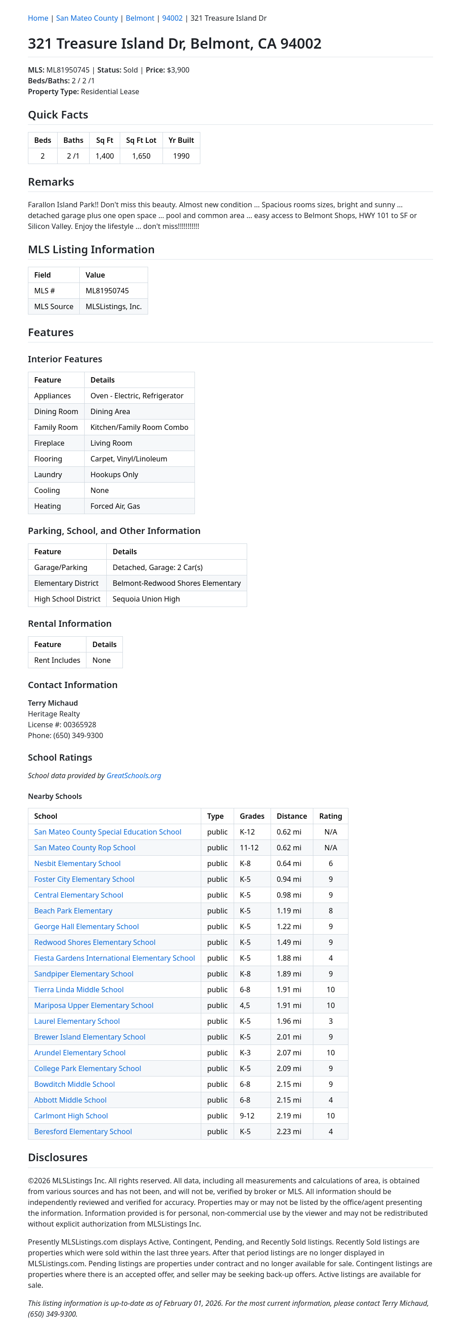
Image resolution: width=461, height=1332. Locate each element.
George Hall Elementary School (86, 926)
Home (38, 18)
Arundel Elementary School (80, 1053)
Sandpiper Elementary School (84, 974)
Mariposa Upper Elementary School (94, 1005)
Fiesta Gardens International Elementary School (114, 958)
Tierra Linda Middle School (79, 989)
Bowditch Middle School (74, 1084)
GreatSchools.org (134, 775)
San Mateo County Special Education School (107, 832)
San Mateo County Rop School (85, 848)
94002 (172, 18)
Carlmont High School (71, 1116)
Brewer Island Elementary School (89, 1037)
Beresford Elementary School (83, 1131)
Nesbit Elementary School (77, 863)
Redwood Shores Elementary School (95, 942)
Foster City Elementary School (84, 879)
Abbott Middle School (70, 1100)
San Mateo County (87, 18)
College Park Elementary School (87, 1068)
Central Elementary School (78, 895)
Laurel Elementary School (77, 1021)
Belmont (140, 18)
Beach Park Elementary (73, 911)
